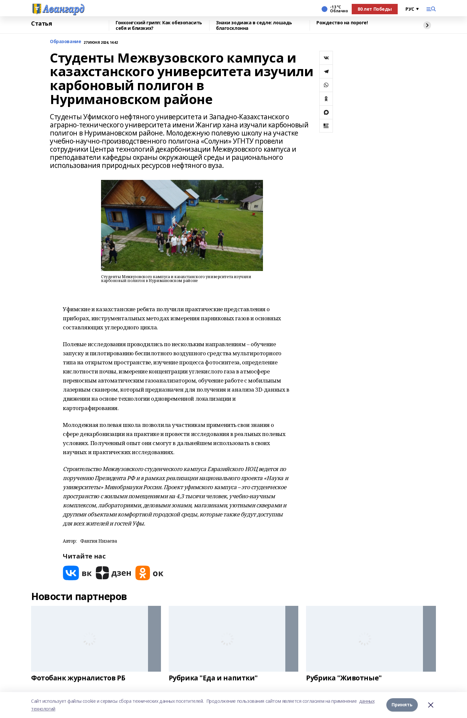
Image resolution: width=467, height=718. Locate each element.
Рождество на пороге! (342, 23)
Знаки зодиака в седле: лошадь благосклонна (254, 25)
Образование (65, 41)
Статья (41, 23)
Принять (402, 705)
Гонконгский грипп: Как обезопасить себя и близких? (159, 25)
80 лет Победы (375, 9)
